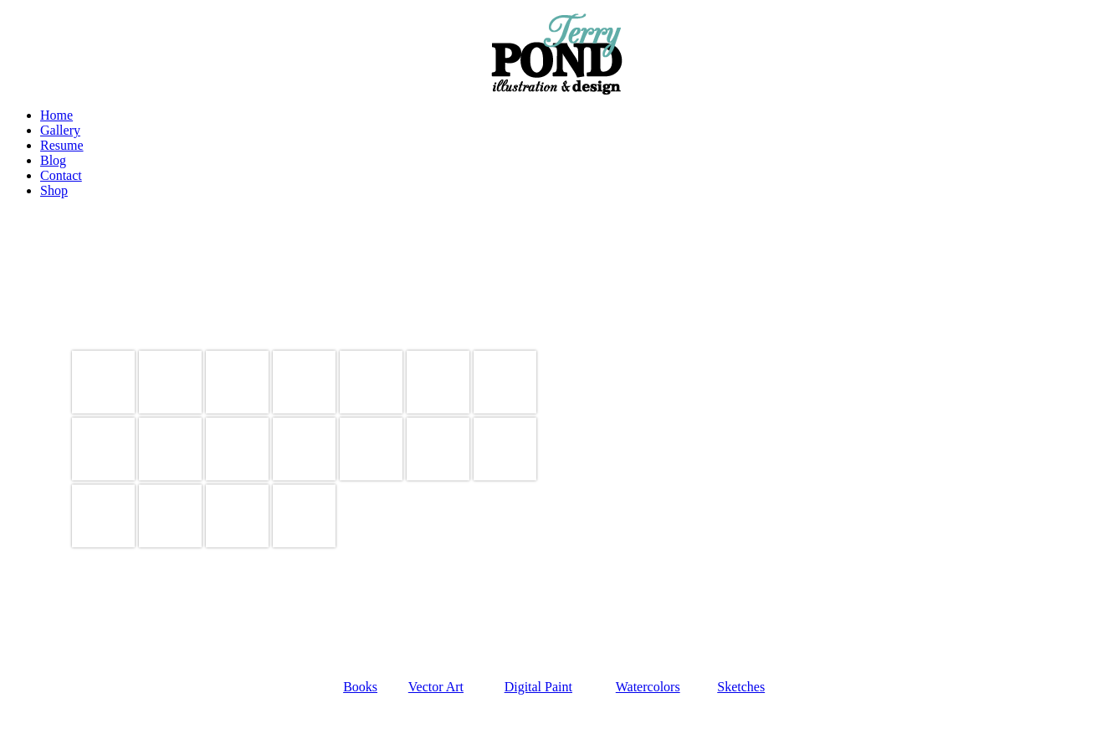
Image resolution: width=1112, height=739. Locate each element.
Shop (54, 190)
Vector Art (436, 687)
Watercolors (648, 687)
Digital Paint (538, 687)
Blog (53, 160)
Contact (61, 175)
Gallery (60, 130)
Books (360, 687)
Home (56, 115)
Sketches (741, 687)
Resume (62, 145)
